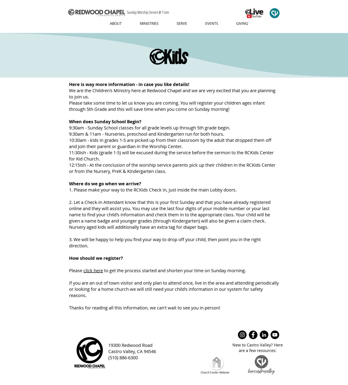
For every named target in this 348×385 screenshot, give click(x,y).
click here (93, 271)
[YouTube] (275, 334)
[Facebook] (253, 334)
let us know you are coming (150, 103)
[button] (112, 23)
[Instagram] (242, 334)
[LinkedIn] (264, 334)
